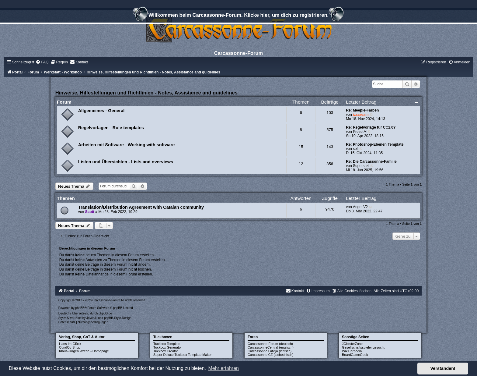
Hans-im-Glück (70, 344)
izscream (361, 114)
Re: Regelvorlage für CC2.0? (370, 127)
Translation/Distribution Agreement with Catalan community (141, 207)
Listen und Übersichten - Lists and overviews (125, 161)
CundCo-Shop (69, 347)
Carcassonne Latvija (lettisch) (269, 351)
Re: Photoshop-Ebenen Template (374, 144)
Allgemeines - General (101, 110)
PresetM (360, 131)
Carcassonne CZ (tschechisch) (270, 354)
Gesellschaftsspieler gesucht (363, 347)
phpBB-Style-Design (117, 318)
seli (355, 149)
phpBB (79, 308)
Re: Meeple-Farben (362, 110)
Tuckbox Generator (167, 347)
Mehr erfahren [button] (223, 368)
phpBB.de (105, 313)
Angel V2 (360, 207)
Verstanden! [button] (442, 368)
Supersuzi (361, 166)
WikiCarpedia (352, 351)
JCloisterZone (352, 344)
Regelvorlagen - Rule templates (111, 127)
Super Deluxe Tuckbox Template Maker (182, 354)
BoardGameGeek (355, 354)
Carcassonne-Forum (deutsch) (270, 344)
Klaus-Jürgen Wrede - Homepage (84, 351)
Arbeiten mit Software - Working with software (126, 144)
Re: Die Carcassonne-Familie (371, 161)
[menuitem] (42, 62)
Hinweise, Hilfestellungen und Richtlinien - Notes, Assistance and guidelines (146, 92)
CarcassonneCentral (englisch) (271, 347)
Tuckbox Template (166, 344)
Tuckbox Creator (165, 351)
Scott (89, 212)
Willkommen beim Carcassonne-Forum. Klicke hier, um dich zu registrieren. (238, 16)
